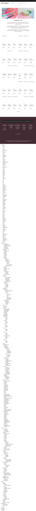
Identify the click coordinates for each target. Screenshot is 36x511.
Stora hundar (6, 401)
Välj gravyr (6, 48)
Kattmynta (5, 435)
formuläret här (27, 121)
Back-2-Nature (5, 150)
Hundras (4, 379)
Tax (4, 393)
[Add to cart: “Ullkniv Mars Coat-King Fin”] (17, 94)
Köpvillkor (11, 127)
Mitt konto (30, 128)
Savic (3, 215)
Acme (3, 146)
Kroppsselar (8, 355)
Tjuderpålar (7, 364)
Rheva (3, 213)
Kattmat (5, 464)
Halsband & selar (6, 347)
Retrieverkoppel (8, 369)
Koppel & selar (6, 479)
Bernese (5, 423)
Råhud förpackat (9, 298)
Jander (4, 177)
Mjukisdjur (5, 312)
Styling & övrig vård (8, 265)
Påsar (8, 295)
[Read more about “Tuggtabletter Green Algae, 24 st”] (6, 77)
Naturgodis (7, 291)
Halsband (7, 348)
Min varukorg (30, 126)
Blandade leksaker (6, 309)
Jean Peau (4, 178)
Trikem (4, 231)
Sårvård (5, 267)
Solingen (4, 221)
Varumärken (3, 144)
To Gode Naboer (5, 227)
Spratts (4, 224)
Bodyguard (4, 155)
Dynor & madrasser (8, 277)
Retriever (5, 416)
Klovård (5, 253)
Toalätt (4, 228)
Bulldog (5, 405)
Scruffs (4, 216)
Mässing (5, 320)
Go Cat (4, 174)
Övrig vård (5, 496)
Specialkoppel (7, 371)
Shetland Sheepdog (7, 399)
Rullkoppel (7, 370)
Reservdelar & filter (8, 461)
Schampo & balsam (7, 268)
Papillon (5, 383)
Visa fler (18, 111)
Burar (3, 482)
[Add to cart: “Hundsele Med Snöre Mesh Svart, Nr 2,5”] (28, 63)
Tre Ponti (4, 230)
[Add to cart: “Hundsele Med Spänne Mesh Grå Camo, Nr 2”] (11, 78)
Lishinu (4, 184)
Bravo (3, 158)
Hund (4, 126)
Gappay (4, 172)
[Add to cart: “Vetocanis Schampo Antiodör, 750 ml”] (11, 93)
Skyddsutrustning (8, 363)
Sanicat (4, 214)
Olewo (4, 198)
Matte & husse (5, 129)
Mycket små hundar (7, 380)
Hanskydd (7, 272)
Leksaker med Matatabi (7, 474)
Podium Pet (4, 207)
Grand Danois (6, 424)
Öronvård (5, 440)
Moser (4, 191)
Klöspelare (5, 470)
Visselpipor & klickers (8, 365)
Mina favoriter (30, 127)
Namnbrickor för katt (6, 476)
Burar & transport (5, 243)
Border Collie (6, 411)
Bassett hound (6, 403)
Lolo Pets (4, 185)
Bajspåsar (5, 345)
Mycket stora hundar (7, 410)
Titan (5, 339)
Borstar (8, 261)
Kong (3, 181)
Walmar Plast (4, 237)
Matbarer (7, 284)
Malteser (5, 382)
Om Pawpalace (17, 126)
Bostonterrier (6, 388)
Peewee (4, 201)
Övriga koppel (7, 368)
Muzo (3, 193)
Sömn (3, 222)
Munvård (5, 254)
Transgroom (4, 229)
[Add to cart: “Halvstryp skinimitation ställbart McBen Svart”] (6, 62)
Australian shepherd (7, 402)
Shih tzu (5, 392)
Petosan (4, 203)
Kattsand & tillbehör (8, 460)
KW (3, 182)
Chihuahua (5, 381)
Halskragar (5, 252)
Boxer (5, 404)
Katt (4, 127)
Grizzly (4, 175)
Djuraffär (17, 5)
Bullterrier (5, 406)
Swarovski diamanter (7, 335)
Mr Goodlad (4, 192)
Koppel (5, 366)
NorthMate (4, 196)
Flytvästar (7, 359)
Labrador (5, 415)
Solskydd (5, 269)
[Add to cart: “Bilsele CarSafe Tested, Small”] (22, 79)
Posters (4, 343)
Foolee (4, 169)
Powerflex (4, 208)
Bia (3, 153)
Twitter (24, 128)
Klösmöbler (5, 469)
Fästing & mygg (5, 505)
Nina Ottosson (5, 195)
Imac (3, 176)
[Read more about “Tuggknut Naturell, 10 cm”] (11, 47)
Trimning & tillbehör (10, 264)
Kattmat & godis (5, 462)
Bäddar (5, 276)
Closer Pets (4, 161)
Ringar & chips (9, 299)
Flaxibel (4, 167)
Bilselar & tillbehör (6, 244)
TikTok (24, 129)
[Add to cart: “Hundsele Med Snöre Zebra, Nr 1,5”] (33, 109)
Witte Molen (4, 238)
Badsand (5, 484)
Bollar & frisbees (6, 310)
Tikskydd (7, 273)
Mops (5, 391)
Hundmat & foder (6, 300)
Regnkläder (5, 306)
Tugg (6, 292)
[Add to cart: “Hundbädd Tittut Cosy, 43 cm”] (6, 94)
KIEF (3, 180)
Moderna (4, 190)
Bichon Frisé (6, 387)
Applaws (4, 149)
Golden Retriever (6, 414)
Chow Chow (6, 412)
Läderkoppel (7, 367)
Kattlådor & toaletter (8, 459)
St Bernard (5, 426)
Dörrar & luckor (6, 452)
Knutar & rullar (9, 294)
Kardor (8, 263)
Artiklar (18, 128)
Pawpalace (4, 200)
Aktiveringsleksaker (7, 308)
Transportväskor (6, 248)
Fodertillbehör (6, 346)
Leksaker (4, 307)
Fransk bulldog (6, 390)
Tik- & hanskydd (6, 271)
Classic (4, 160)
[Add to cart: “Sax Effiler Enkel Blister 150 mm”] (33, 47)
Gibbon (4, 173)
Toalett (5, 458)
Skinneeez (4, 219)
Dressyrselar (8, 354)
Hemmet (4, 275)
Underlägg (7, 286)
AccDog (4, 145)
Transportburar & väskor (6, 502)
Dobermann (6, 413)
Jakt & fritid (5, 357)
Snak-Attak (4, 220)
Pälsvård (5, 441)
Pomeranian (6, 384)
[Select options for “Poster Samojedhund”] (33, 63)
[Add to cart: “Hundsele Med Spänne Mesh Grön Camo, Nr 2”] (22, 48)
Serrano (4, 217)
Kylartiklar (7, 362)
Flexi (3, 168)
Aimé (3, 147)
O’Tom (4, 197)
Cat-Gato (4, 159)
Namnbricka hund (5, 315)
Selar (6, 353)
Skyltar (5, 287)
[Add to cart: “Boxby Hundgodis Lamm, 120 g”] (22, 108)
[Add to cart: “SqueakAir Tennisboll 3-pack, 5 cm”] (28, 47)
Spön (5, 475)
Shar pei (5, 408)
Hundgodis (5, 289)
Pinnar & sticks (9, 297)
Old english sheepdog (7, 425)
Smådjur (4, 128)
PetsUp (4, 205)
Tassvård (5, 270)
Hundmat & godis (5, 288)
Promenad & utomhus (6, 344)
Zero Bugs (4, 241)
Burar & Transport (5, 428)
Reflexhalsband (8, 376)
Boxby (3, 157)
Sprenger (4, 225)
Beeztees (4, 152)
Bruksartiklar (7, 358)
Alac (3, 148)
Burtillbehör (4, 483)
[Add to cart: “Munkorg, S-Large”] (17, 47)
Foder (5, 492)
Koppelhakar (7, 361)
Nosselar (8, 356)
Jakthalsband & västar (9, 360)
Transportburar (6, 247)
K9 (3, 179)
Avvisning (5, 251)
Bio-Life (4, 154)
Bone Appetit (5, 156)
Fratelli (4, 170)
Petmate (4, 202)
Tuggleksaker (6, 314)
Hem (14, 5)
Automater (7, 283)
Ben (7, 293)
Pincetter (5, 266)
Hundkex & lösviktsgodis (9, 290)
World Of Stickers (5, 239)
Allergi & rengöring (6, 250)
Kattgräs (5, 434)
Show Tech (4, 218)
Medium (7, 318)
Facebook (24, 126)
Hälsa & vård (4, 249)
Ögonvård (5, 255)
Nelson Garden (5, 194)
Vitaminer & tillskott (7, 274)
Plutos (4, 206)
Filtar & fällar (7, 278)
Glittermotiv (6, 316)
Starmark (4, 226)
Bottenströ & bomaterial (7, 485)
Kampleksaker (6, 311)
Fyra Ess (4, 171)
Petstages (4, 204)
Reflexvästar (7, 378)
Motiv (5, 324)
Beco (3, 151)
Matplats (5, 453)
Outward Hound (5, 199)
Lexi (3, 183)
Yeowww (4, 240)
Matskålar (7, 285)
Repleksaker (6, 313)
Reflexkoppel (7, 377)
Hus (4, 486)
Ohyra (5, 439)
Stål (4, 331)
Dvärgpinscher (6, 389)
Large (6, 317)
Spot (3, 223)
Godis (5, 463)
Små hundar (6, 386)
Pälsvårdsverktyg (8, 260)
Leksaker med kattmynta (7, 473)
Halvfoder (7, 301)
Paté (7, 296)
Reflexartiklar (6, 480)
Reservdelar (5, 246)
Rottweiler (5, 417)
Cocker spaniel (6, 407)
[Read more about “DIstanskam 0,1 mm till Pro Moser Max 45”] (17, 63)
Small (6, 319)
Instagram (24, 127)
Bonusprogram (17, 127)
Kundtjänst (11, 126)
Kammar (8, 262)
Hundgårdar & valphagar (7, 245)
